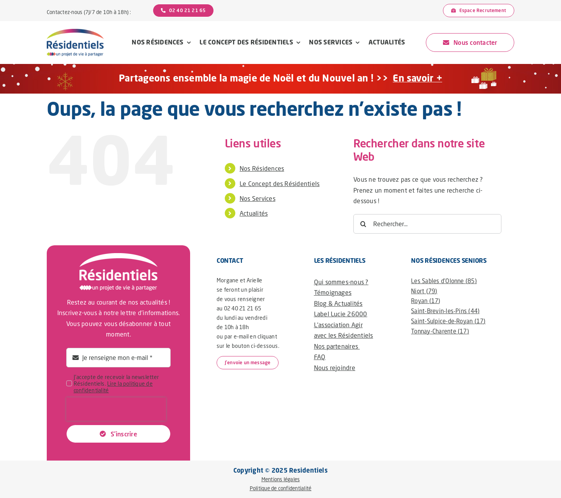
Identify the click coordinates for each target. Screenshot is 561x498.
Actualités (254, 213)
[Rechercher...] (427, 224)
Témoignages (333, 292)
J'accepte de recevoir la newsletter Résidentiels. (116, 383)
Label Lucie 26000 (340, 313)
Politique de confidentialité (281, 488)
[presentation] (116, 409)
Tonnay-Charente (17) (440, 331)
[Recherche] (363, 224)
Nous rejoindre (334, 367)
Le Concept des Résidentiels (279, 183)
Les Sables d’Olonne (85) (444, 280)
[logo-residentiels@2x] (75, 31)
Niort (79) (424, 290)
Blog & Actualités (338, 303)
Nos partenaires (337, 346)
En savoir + (417, 77)
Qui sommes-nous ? (341, 281)
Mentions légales (280, 479)
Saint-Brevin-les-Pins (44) (445, 310)
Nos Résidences (262, 168)
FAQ (320, 356)
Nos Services (257, 198)
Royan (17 (424, 300)
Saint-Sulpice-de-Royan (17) (448, 320)
